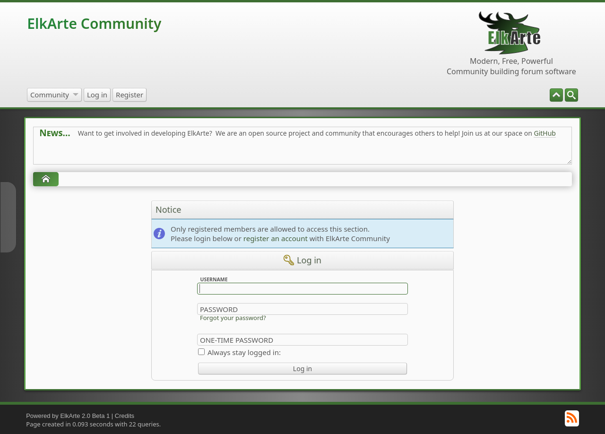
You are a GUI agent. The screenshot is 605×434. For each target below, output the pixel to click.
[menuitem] (571, 95)
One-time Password (236, 340)
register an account (275, 238)
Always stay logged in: (244, 352)
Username (213, 279)
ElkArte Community (94, 23)
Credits (124, 415)
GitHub (545, 133)
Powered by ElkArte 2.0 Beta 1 (68, 415)
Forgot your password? (233, 317)
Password (219, 309)
